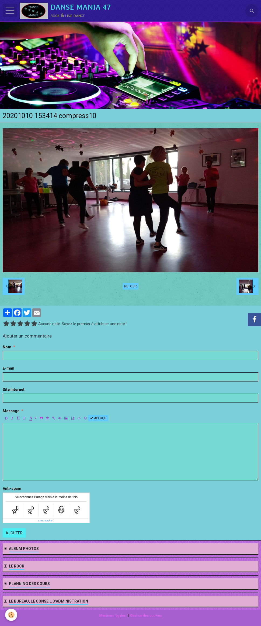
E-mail (8, 368)
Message (11, 411)
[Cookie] (11, 615)
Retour (130, 286)
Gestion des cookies (146, 615)
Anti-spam (12, 488)
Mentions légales (112, 615)
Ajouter (14, 533)
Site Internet (14, 389)
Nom (7, 347)
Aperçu (98, 418)
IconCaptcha (45, 520)
